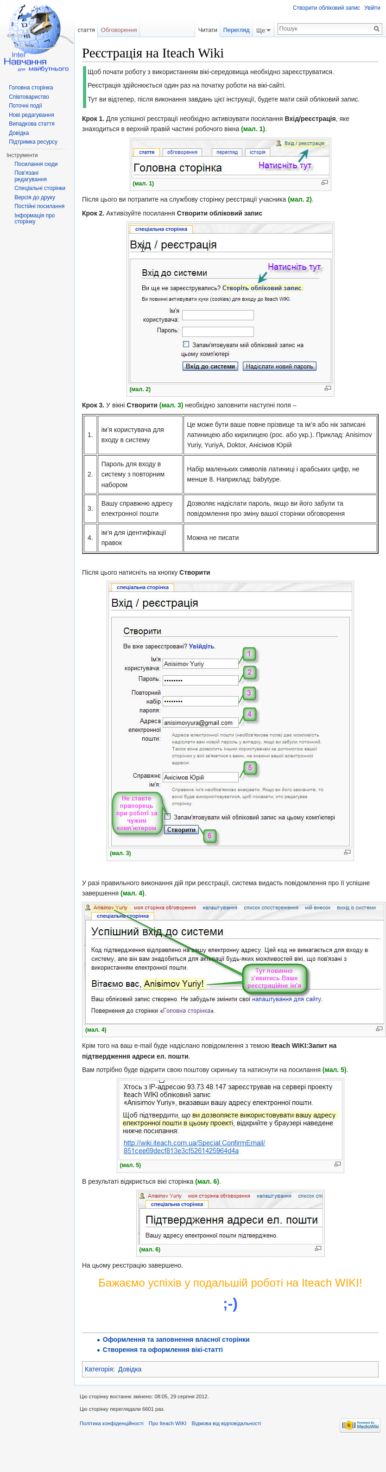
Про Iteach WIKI (167, 1423)
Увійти (372, 8)
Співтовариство (29, 97)
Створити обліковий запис (326, 8)
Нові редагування (31, 115)
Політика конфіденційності (112, 1423)
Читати (207, 29)
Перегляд (236, 29)
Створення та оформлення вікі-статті (163, 1349)
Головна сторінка (31, 87)
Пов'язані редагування (30, 176)
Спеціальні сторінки (39, 188)
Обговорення (119, 29)
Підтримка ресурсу (33, 142)
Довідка (129, 1369)
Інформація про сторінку (34, 218)
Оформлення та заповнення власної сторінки (176, 1339)
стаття (86, 29)
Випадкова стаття (31, 124)
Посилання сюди (35, 164)
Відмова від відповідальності (226, 1423)
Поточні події (25, 105)
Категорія (99, 1369)
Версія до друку (34, 197)
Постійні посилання (39, 206)
